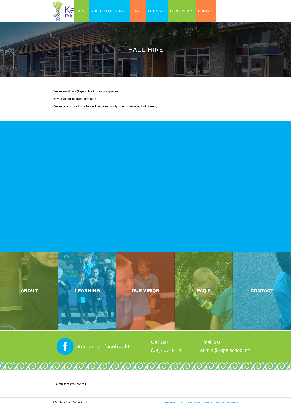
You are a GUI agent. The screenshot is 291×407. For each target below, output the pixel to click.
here (93, 98)
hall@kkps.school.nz (84, 91)
